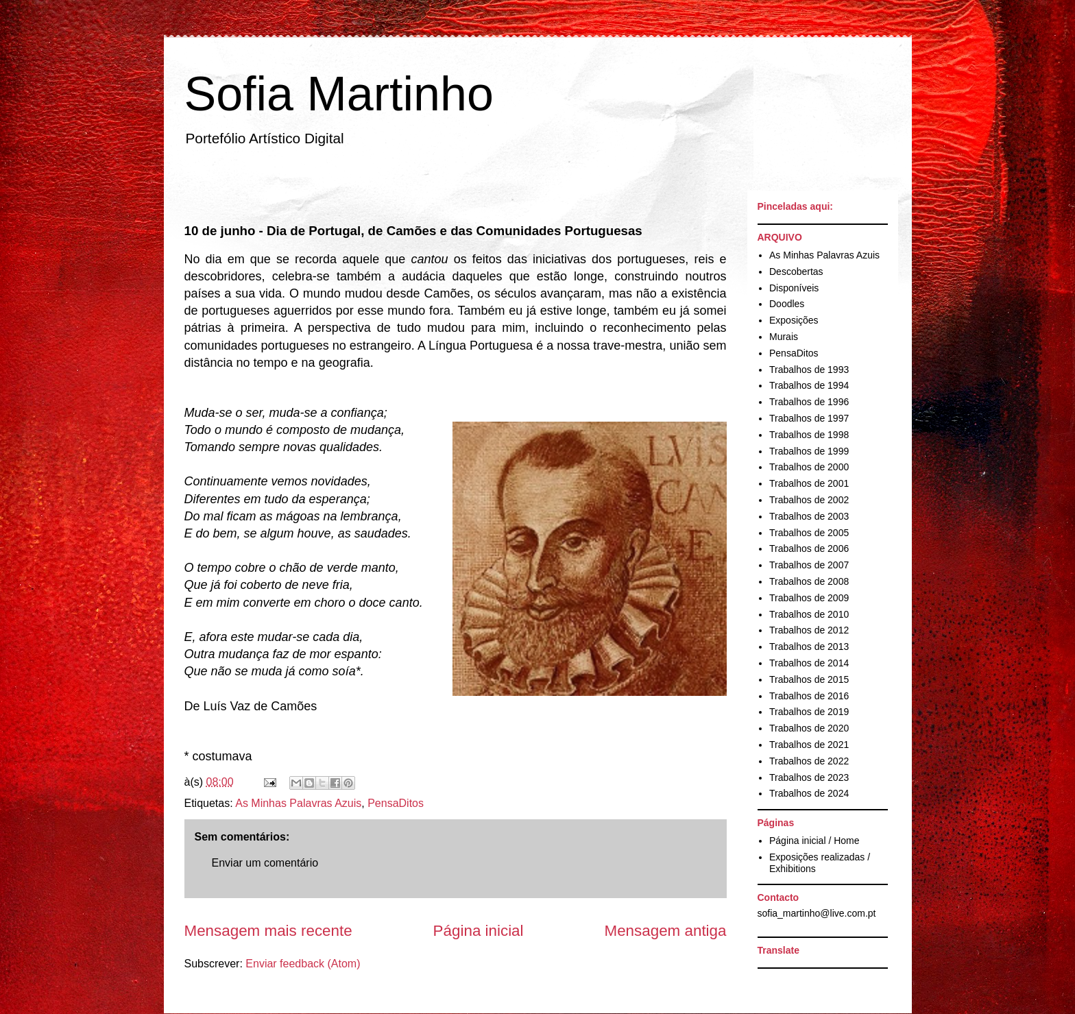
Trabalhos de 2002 (809, 499)
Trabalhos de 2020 (809, 728)
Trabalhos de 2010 (809, 614)
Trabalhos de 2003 (809, 516)
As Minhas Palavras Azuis (298, 803)
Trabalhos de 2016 (809, 695)
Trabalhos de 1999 (809, 451)
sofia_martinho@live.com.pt (817, 913)
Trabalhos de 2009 (809, 597)
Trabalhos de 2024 (809, 793)
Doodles (786, 303)
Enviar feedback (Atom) (302, 963)
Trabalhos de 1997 (809, 418)
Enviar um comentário (265, 863)
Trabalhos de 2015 (809, 679)
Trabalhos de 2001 (809, 483)
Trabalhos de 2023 (809, 777)
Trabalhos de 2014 (809, 662)
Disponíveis (794, 287)
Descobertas (796, 271)
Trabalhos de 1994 (809, 385)
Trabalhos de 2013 (809, 646)
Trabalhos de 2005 (809, 532)
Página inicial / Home (814, 840)
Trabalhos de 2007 (809, 564)
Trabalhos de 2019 (809, 711)
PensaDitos (395, 803)
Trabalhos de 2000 (809, 466)
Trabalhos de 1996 (809, 401)
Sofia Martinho (339, 94)
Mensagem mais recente (268, 930)
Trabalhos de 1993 (809, 369)
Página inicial (478, 930)
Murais (783, 336)
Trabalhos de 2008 (809, 581)
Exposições (794, 320)
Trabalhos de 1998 (809, 434)
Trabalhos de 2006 (809, 548)
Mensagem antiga (666, 930)
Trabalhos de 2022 (809, 761)
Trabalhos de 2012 (809, 630)
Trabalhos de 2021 (809, 744)
